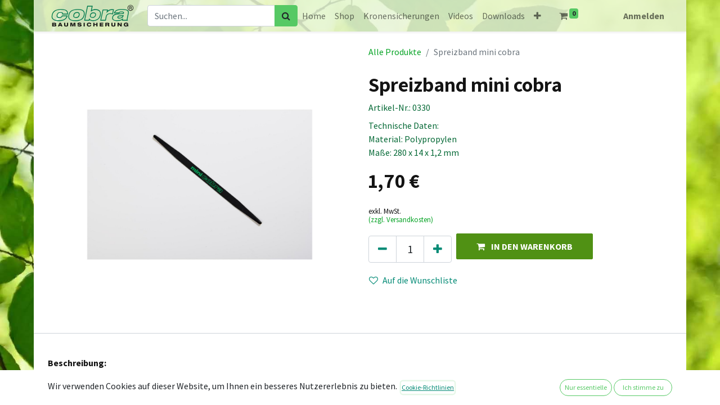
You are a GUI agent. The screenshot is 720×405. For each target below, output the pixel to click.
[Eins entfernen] (382, 249)
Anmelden (643, 15)
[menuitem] (314, 15)
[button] (537, 15)
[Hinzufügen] (438, 249)
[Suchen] (286, 15)
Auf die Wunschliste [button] (413, 280)
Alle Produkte (394, 51)
